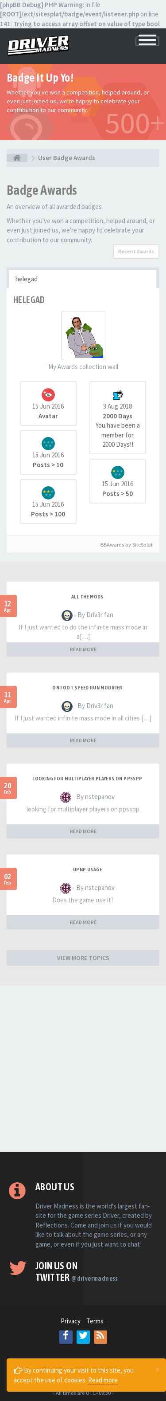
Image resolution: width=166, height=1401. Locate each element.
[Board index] (17, 158)
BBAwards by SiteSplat (122, 544)
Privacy (71, 1321)
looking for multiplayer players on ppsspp (87, 778)
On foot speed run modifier (87, 688)
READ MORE (83, 649)
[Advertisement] (83, 1069)
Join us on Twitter (76, 1271)
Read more (103, 1380)
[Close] (157, 1369)
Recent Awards (136, 251)
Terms (95, 1321)
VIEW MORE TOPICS (83, 958)
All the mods (87, 597)
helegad (26, 279)
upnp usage (87, 869)
